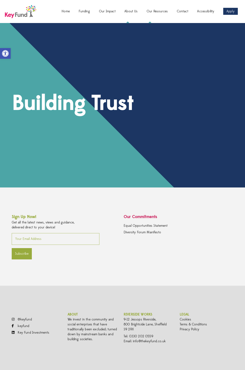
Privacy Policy (189, 329)
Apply (231, 11)
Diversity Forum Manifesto (142, 232)
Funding (84, 11)
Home (66, 11)
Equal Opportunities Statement (146, 226)
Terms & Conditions (193, 324)
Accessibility (205, 11)
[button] (5, 53)
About (73, 314)
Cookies (185, 319)
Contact (182, 11)
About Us (131, 11)
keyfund (20, 326)
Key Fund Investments (30, 333)
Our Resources (157, 11)
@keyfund (22, 319)
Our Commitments (140, 216)
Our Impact (107, 11)
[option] (122, 105)
